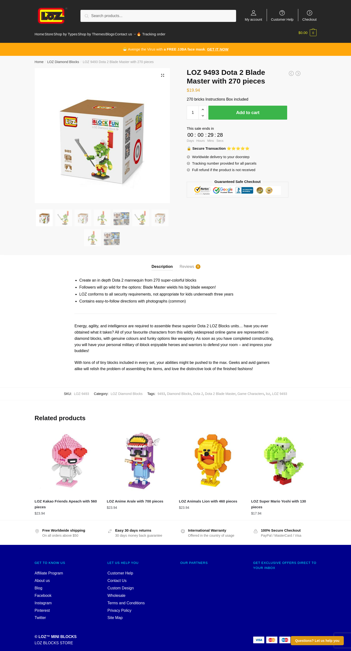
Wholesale (116, 593)
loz (268, 391)
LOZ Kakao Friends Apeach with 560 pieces (66, 501)
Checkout (309, 19)
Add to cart (247, 109)
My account (253, 19)
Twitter (40, 615)
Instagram (43, 600)
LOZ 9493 (279, 391)
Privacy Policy (119, 608)
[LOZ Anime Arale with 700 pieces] (139, 457)
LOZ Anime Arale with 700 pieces (135, 498)
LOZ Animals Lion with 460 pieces (208, 498)
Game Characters (250, 391)
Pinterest (42, 608)
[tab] (162, 259)
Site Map (115, 615)
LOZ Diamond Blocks (63, 59)
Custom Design (120, 585)
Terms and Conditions (126, 600)
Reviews (187, 263)
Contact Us (116, 578)
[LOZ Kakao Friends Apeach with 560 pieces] (67, 457)
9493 (161, 391)
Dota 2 (198, 391)
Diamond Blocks (179, 391)
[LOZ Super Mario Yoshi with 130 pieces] (283, 457)
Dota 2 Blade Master (220, 391)
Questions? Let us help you (317, 641)
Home (39, 59)
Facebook (43, 593)
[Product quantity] (193, 110)
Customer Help (282, 19)
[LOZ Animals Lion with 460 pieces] (211, 457)
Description (162, 264)
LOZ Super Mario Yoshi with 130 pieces (278, 501)
